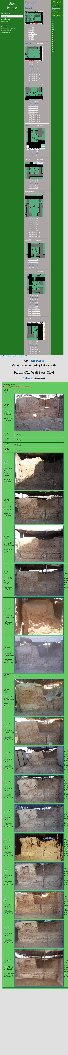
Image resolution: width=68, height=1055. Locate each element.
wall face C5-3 (33, 222)
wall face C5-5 (33, 226)
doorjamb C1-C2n (34, 74)
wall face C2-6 (33, 112)
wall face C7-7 (33, 307)
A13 (53, 37)
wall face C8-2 (33, 343)
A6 (53, 23)
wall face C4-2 (33, 182)
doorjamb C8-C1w (34, 353)
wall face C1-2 (33, 64)
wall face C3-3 (33, 155)
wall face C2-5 (33, 110)
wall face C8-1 (33, 341)
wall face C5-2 (33, 220)
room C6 (31, 36)
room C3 (31, 30)
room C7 (31, 38)
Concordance (56, 8)
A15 (53, 41)
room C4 (31, 32)
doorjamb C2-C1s (34, 118)
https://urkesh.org (8, 356)
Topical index (5, 19)
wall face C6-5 (33, 268)
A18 (53, 47)
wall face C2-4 (33, 108)
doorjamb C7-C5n (34, 309)
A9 (53, 29)
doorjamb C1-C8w (34, 80)
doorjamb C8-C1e (34, 351)
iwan (26, 84)
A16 (53, 43)
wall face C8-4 (33, 347)
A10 (53, 31)
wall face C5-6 (33, 228)
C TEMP (8, 29)
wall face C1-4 (33, 68)
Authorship (28, 378)
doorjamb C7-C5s (34, 311)
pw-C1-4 (30, 356)
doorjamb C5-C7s (34, 236)
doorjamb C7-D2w (34, 315)
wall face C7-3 (33, 299)
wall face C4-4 (33, 186)
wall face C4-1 (33, 180)
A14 (53, 39)
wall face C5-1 (33, 218)
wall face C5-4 (33, 224)
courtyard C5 (32, 34)
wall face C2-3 (33, 106)
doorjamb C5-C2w (34, 234)
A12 (53, 35)
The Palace (37, 360)
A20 (53, 51)
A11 (53, 33)
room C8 (31, 40)
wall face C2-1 (33, 102)
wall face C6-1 (33, 260)
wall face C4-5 (33, 188)
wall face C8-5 (33, 349)
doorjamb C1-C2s (34, 76)
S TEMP (6, 31)
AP (25, 356)
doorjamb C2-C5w (34, 121)
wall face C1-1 (33, 62)
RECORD (18, 356)
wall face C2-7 (33, 114)
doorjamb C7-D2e (34, 313)
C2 (31, 28)
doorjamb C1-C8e (34, 78)
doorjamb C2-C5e (34, 120)
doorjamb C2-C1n (34, 116)
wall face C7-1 (33, 295)
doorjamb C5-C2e (34, 232)
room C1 (31, 26)
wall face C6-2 (33, 262)
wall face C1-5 (33, 70)
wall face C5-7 (33, 230)
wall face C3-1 (33, 151)
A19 (53, 49)
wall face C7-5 (33, 303)
